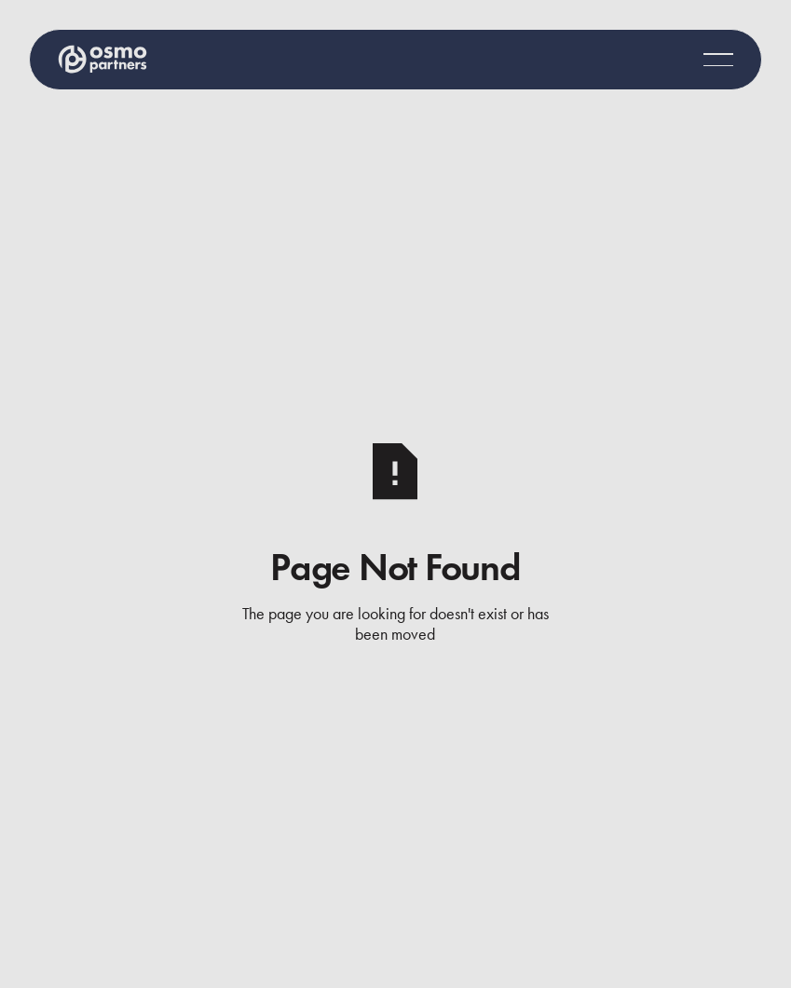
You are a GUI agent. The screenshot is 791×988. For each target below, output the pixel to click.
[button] (718, 59)
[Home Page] (102, 59)
